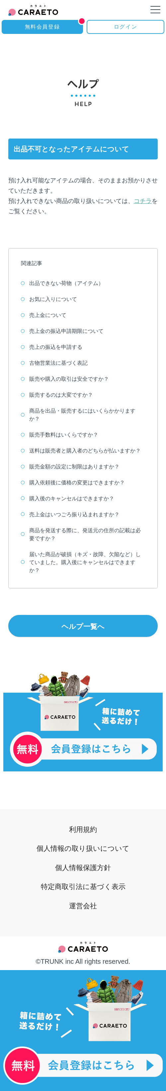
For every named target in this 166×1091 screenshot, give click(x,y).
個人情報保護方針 (83, 864)
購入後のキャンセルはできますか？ (67, 498)
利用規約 (83, 824)
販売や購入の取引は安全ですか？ (65, 379)
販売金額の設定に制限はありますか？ (70, 466)
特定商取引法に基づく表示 (83, 885)
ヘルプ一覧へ (83, 626)
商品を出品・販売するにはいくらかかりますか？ (78, 415)
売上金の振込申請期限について (62, 331)
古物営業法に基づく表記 (54, 363)
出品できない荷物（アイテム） (62, 283)
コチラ (143, 201)
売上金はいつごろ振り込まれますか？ (70, 514)
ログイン (125, 27)
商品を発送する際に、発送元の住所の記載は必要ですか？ (81, 534)
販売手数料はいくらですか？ (59, 435)
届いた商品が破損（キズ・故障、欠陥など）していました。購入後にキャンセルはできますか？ (81, 562)
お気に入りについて (49, 299)
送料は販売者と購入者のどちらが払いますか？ (81, 450)
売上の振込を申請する (51, 347)
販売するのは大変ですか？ (57, 395)
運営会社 (83, 905)
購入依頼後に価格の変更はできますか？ (73, 482)
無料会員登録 (54, 25)
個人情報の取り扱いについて (83, 844)
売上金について (43, 315)
